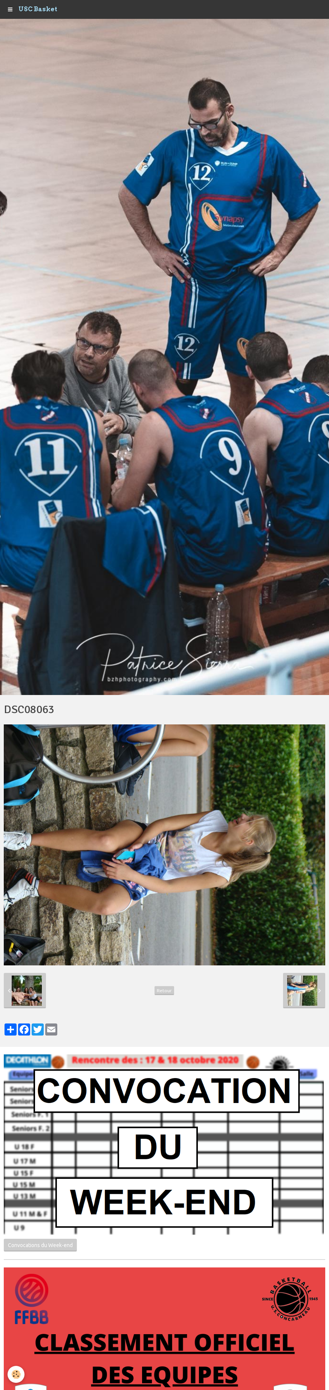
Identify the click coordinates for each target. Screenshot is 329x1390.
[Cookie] (16, 1374)
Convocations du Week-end (40, 1245)
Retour (164, 990)
